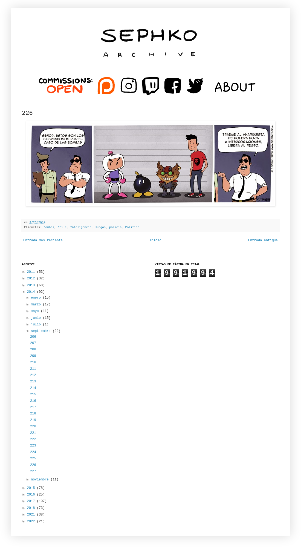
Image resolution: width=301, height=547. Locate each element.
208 (33, 349)
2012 (32, 278)
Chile (62, 227)
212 (33, 375)
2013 (32, 285)
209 (33, 356)
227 (33, 471)
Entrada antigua (263, 240)
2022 (32, 521)
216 (33, 401)
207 (33, 343)
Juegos (100, 227)
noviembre (41, 480)
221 (33, 433)
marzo (37, 305)
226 (33, 465)
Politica (132, 227)
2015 (32, 488)
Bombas (49, 227)
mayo (36, 311)
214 (33, 388)
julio (37, 325)
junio (37, 318)
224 (33, 452)
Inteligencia (81, 227)
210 (33, 362)
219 (33, 420)
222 (33, 439)
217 (33, 407)
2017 (32, 501)
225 (33, 458)
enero (37, 298)
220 (33, 426)
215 (33, 394)
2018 (32, 508)
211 (33, 369)
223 (33, 446)
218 (33, 414)
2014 (32, 292)
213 (33, 381)
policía (115, 227)
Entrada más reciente (43, 240)
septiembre (42, 331)
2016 (32, 495)
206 (33, 337)
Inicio (155, 240)
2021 (32, 515)
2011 (32, 272)
